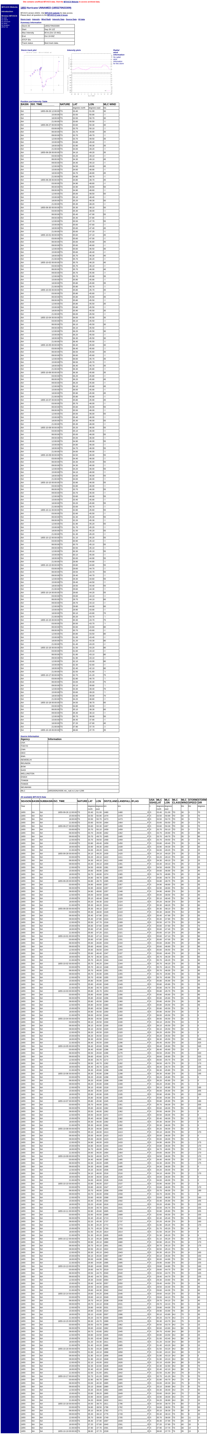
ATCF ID (5, 27)
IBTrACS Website (71, 2)
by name (5, 20)
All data (81, 19)
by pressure (6, 21)
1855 (23, 8)
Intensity (36, 19)
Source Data (71, 19)
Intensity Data (58, 19)
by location (6, 25)
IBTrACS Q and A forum (57, 15)
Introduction (7, 11)
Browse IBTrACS (9, 16)
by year (4, 18)
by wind (4, 23)
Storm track (26, 19)
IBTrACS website (52, 13)
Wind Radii (46, 19)
